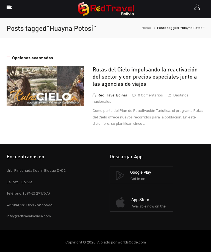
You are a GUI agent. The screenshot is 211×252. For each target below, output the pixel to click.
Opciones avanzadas (30, 58)
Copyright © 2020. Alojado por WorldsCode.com (105, 242)
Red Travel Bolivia (112, 95)
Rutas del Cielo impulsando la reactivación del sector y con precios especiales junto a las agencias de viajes (145, 76)
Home (146, 28)
